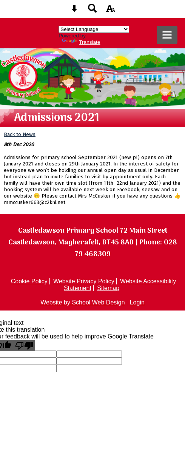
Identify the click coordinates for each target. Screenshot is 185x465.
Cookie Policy (29, 281)
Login (137, 302)
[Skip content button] (74, 11)
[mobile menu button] (167, 35)
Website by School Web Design (82, 302)
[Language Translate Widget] (94, 29)
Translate (81, 42)
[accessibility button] (110, 11)
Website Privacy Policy (83, 281)
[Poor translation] (24, 345)
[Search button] (92, 11)
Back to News (19, 134)
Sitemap (108, 288)
